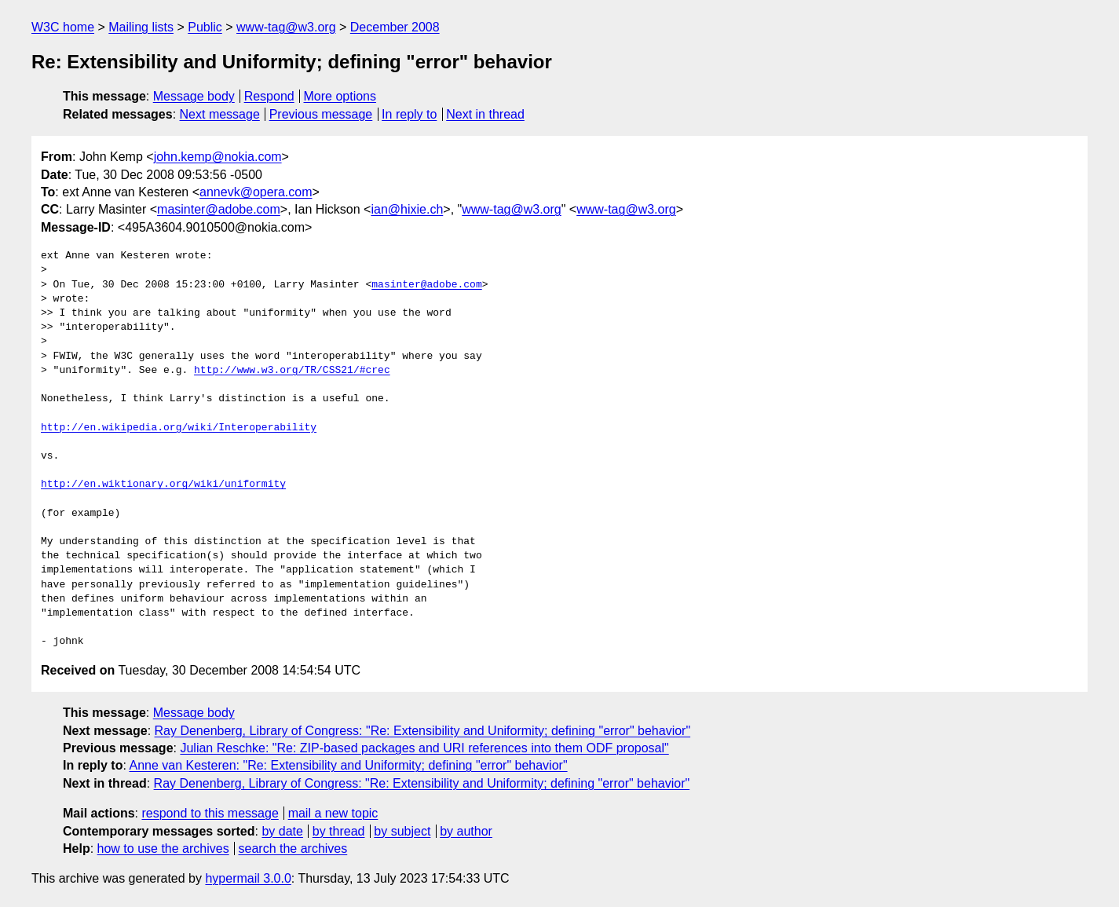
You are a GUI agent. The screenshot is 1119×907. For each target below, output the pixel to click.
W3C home (62, 27)
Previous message (321, 114)
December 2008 (395, 27)
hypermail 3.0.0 (248, 878)
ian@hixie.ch (407, 209)
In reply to (409, 114)
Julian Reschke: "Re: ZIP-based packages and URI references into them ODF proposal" (424, 748)
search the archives (293, 848)
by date (281, 831)
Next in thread (485, 114)
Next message (220, 114)
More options (340, 96)
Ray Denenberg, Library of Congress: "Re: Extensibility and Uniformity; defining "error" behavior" (423, 730)
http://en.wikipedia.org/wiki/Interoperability (178, 428)
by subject (402, 831)
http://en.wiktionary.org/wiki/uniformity (163, 484)
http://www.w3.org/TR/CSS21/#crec (292, 371)
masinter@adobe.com (218, 209)
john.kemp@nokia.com (218, 156)
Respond (269, 96)
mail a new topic (333, 813)
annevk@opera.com (255, 192)
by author (466, 831)
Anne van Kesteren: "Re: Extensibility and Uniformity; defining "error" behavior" (348, 765)
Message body (194, 96)
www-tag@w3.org (286, 27)
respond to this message (209, 813)
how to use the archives (163, 848)
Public (205, 27)
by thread (339, 831)
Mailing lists (141, 27)
